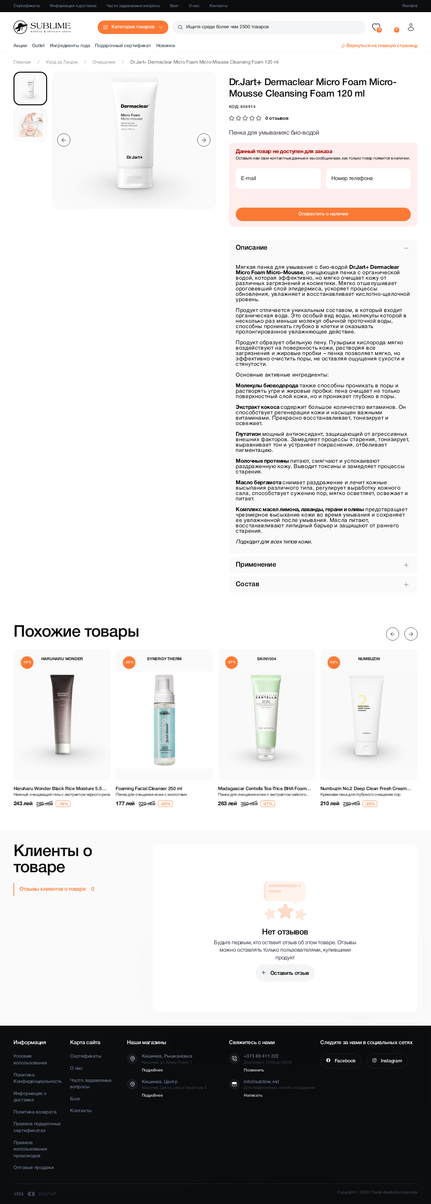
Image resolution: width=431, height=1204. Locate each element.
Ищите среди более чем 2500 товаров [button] (227, 27)
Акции (20, 46)
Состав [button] (247, 584)
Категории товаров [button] (132, 27)
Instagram (390, 1061)
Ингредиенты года (70, 46)
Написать (253, 1095)
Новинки (165, 46)
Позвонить (254, 1070)
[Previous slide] (63, 140)
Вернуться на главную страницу (382, 46)
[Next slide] (203, 140)
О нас (194, 6)
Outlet (38, 46)
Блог (174, 6)
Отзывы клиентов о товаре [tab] (53, 889)
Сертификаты (26, 6)
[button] (376, 27)
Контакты (218, 6)
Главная (22, 62)
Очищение (104, 62)
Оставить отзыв (289, 973)
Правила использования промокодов (30, 1149)
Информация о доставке (73, 6)
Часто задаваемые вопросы (133, 6)
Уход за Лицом (61, 62)
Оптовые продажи (33, 1168)
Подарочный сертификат (123, 46)
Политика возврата (34, 1112)
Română (410, 6)
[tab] (30, 88)
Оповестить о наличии (323, 214)
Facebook (344, 1061)
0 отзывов (276, 118)
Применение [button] (256, 565)
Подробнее (152, 1070)
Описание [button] (251, 248)
